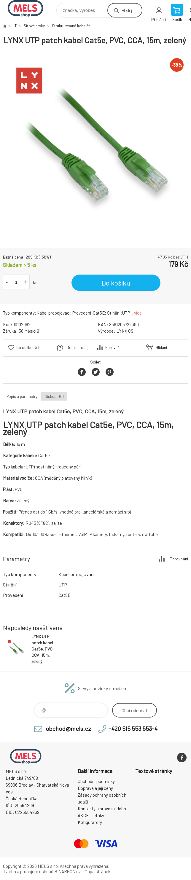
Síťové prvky (34, 25)
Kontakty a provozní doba (102, 808)
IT (15, 25)
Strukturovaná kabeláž (71, 25)
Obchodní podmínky (96, 781)
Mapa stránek (97, 871)
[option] (95, 146)
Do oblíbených (28, 347)
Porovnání (113, 347)
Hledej (126, 10)
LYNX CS (124, 331)
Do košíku (116, 283)
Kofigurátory (90, 822)
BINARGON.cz (67, 871)
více (138, 312)
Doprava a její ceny (95, 788)
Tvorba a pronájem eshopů (28, 871)
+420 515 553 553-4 (132, 728)
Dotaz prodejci (79, 347)
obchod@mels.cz (68, 728)
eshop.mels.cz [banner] (29, 8)
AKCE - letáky (91, 815)
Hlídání (161, 347)
